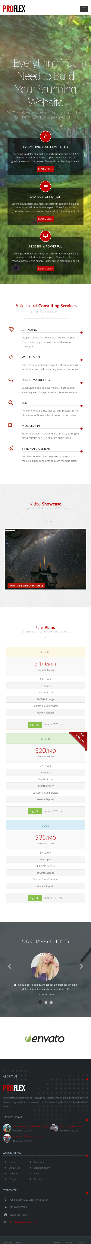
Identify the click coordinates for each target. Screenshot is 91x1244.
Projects (11, 1179)
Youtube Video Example (26, 585)
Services (11, 1173)
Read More (45, 169)
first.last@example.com (23, 1222)
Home (9, 1162)
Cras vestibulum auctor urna (24, 1139)
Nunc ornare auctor (66, 1128)
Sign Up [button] (34, 724)
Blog (33, 1173)
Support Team (38, 1167)
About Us (11, 1167)
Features (35, 1162)
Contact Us (36, 1179)
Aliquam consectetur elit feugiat (26, 1128)
